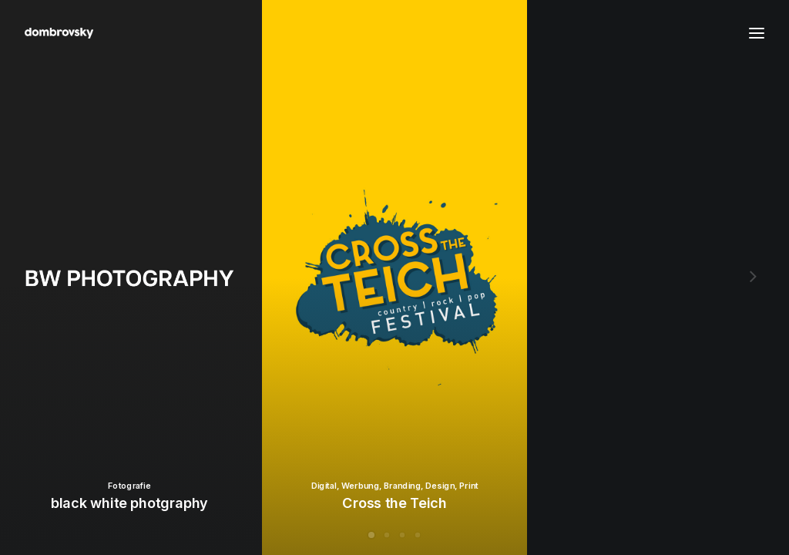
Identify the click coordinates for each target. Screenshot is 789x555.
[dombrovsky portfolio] (59, 33)
